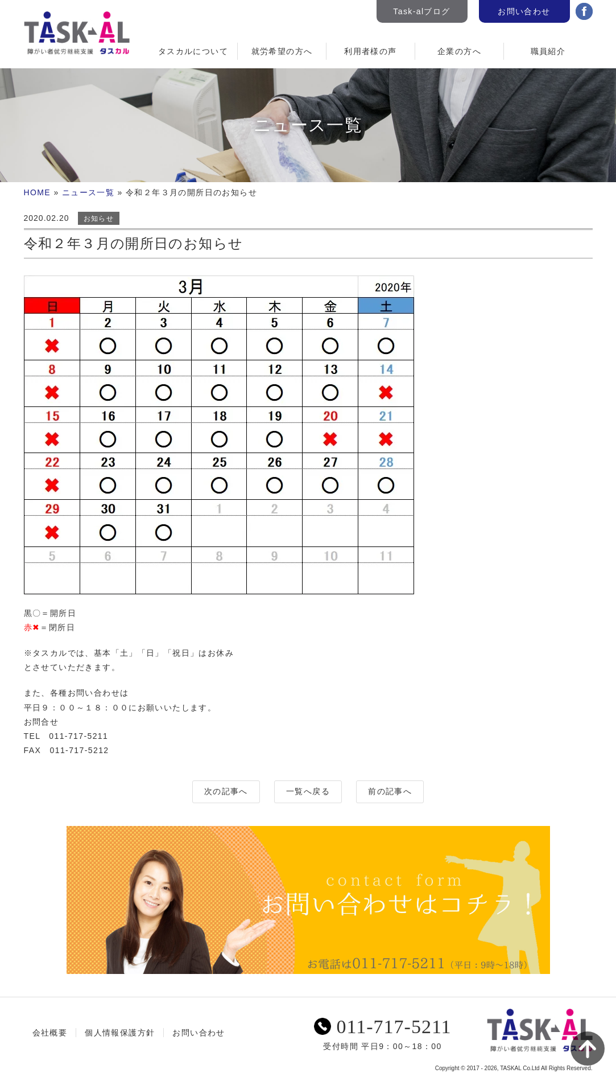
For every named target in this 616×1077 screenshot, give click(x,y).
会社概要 (50, 1032)
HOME (37, 192)
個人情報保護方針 (120, 1032)
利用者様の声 (370, 51)
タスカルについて (193, 51)
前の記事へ (390, 791)
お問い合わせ (524, 11)
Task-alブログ (421, 11)
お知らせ (99, 219)
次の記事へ (226, 791)
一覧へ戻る (308, 791)
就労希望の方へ (282, 51)
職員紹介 (548, 51)
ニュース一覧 (88, 192)
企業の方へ (459, 51)
